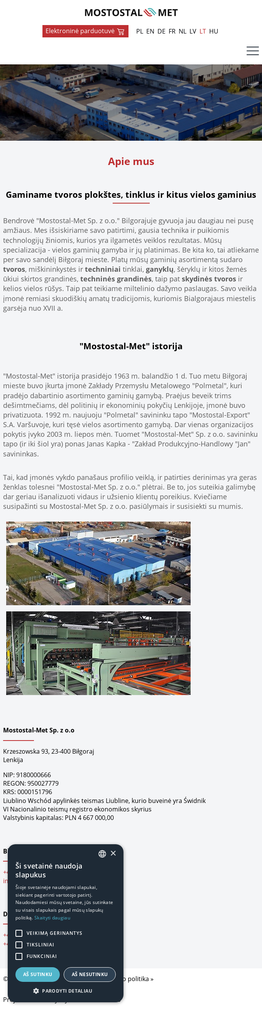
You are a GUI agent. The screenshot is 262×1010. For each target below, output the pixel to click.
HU (213, 31)
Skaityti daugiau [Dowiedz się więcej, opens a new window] (52, 917)
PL (139, 31)
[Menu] (253, 53)
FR (172, 31)
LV (192, 31)
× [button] (113, 854)
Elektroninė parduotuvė (85, 31)
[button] (65, 991)
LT (202, 31)
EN (150, 31)
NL (182, 31)
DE (161, 31)
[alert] (65, 923)
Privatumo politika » (125, 979)
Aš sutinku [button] (37, 974)
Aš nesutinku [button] (90, 974)
